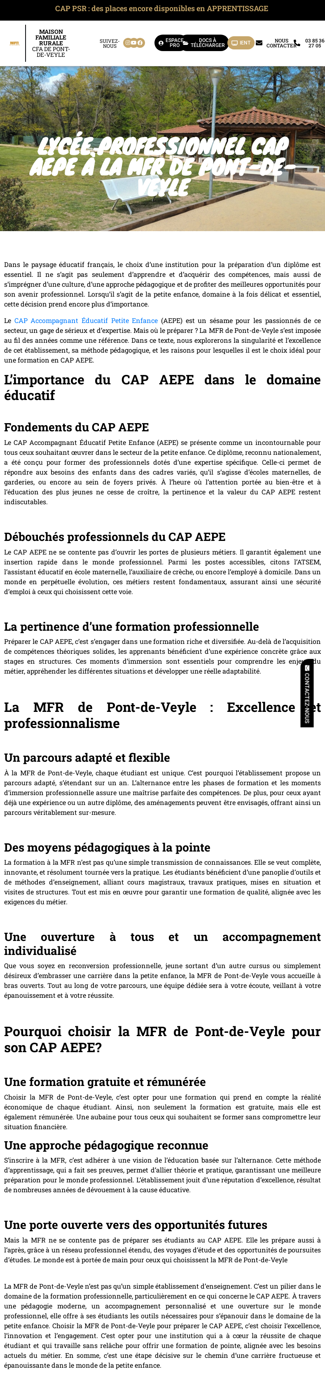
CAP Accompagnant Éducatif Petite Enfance (86, 320)
